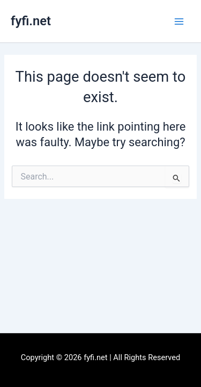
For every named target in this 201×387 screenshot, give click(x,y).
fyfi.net (31, 20)
